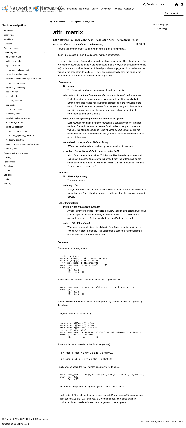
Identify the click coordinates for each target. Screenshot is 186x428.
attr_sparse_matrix (14, 109)
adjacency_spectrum (15, 122)
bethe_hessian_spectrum (17, 131)
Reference (84, 9)
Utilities (7, 170)
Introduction (9, 31)
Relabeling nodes (11, 148)
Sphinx (20, 424)
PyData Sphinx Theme (165, 421)
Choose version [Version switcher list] (173, 13)
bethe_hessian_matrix (15, 83)
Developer (106, 9)
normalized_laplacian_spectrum (20, 135)
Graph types (9, 35)
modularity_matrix (13, 114)
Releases (117, 9)
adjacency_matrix (13, 57)
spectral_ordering (13, 96)
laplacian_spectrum (14, 127)
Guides (127, 9)
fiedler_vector (12, 92)
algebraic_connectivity (15, 87)
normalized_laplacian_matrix (18, 70)
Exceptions (8, 166)
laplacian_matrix (13, 66)
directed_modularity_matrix (18, 118)
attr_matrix (11, 105)
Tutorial (61, 9)
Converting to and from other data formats (22, 144)
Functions (8, 44)
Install (53, 9)
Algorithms (8, 39)
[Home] (51, 21)
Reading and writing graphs (16, 153)
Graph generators (11, 48)
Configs (7, 179)
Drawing (7, 157)
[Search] (154, 4)
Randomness (9, 162)
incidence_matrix (13, 61)
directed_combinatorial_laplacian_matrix (23, 79)
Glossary (7, 183)
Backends (72, 9)
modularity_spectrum (15, 140)
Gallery (95, 9)
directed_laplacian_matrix (17, 74)
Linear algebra (10, 52)
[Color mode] (170, 4)
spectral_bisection (14, 100)
